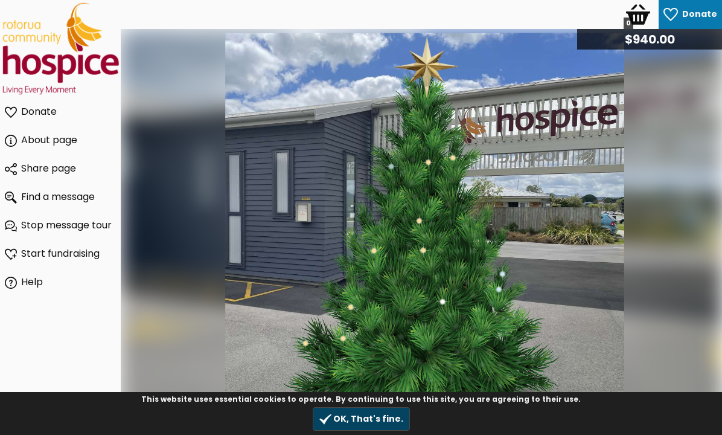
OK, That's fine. (361, 419)
